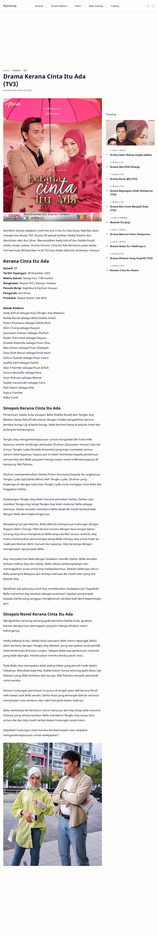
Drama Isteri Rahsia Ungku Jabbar (131, 154)
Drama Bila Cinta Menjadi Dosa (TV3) (129, 208)
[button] (147, 5)
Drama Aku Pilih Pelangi (125, 166)
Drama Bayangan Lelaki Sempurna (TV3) (131, 192)
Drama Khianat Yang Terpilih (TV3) (131, 258)
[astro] (115, 150)
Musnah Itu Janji (120, 222)
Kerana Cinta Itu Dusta (124, 270)
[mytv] (115, 217)
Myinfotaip (10, 6)
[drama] (122, 150)
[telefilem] (123, 217)
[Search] (153, 5)
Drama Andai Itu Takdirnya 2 (127, 246)
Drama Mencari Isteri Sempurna (130, 234)
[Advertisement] (79, 39)
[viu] (122, 162)
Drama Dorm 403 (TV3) (123, 178)
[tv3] (122, 174)
